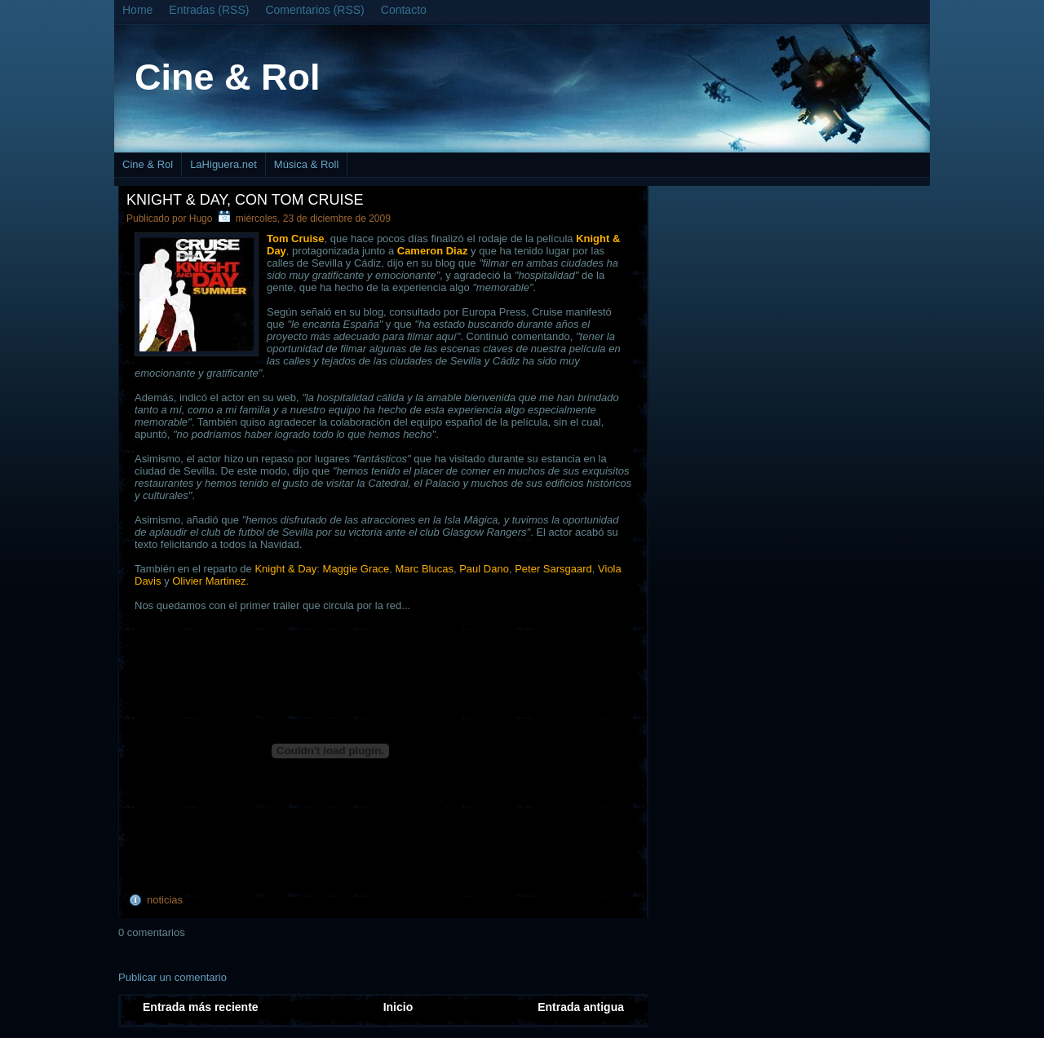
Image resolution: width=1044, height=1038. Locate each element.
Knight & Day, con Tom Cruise (244, 200)
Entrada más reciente (201, 1007)
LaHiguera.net (223, 164)
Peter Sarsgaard (553, 569)
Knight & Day (285, 569)
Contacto (404, 9)
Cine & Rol (228, 77)
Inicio (398, 1007)
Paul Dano (484, 569)
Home (137, 9)
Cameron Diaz (432, 251)
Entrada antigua (580, 1007)
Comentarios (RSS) (314, 9)
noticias (165, 900)
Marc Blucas (424, 569)
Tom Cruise (296, 238)
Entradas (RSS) (209, 9)
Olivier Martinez (209, 581)
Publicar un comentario (172, 977)
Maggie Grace (356, 569)
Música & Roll (306, 164)
